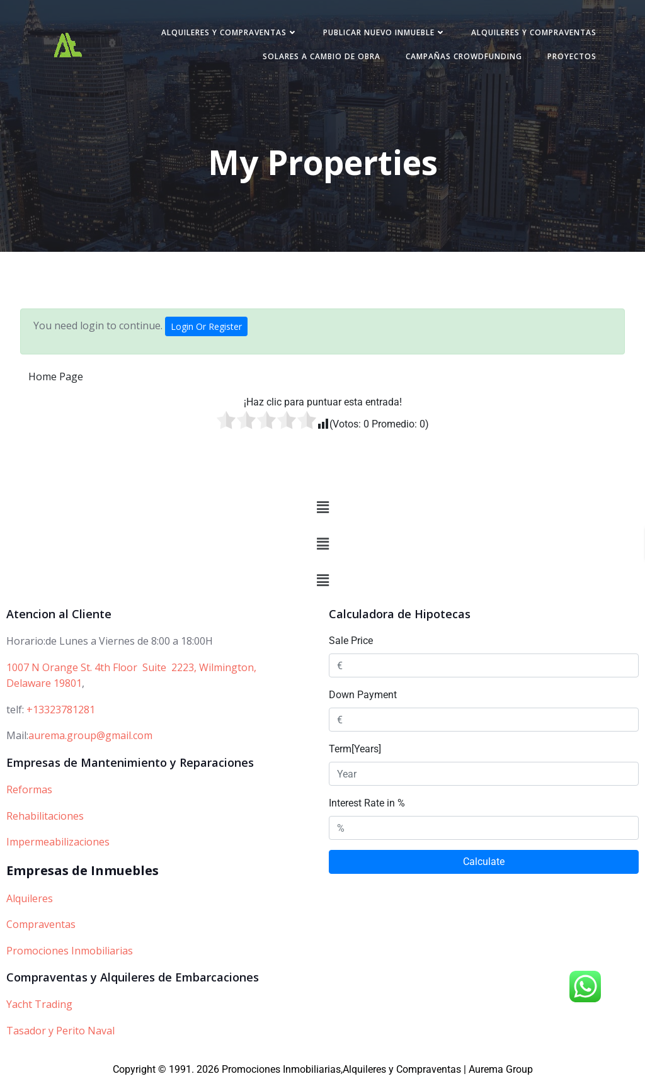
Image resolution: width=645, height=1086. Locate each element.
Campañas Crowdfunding (461, 57)
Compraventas (41, 927)
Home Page (55, 379)
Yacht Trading (39, 1007)
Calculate (484, 864)
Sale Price (351, 643)
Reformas (29, 792)
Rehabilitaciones (45, 818)
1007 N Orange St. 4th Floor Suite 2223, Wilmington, (131, 670)
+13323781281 (60, 712)
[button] (322, 510)
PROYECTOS (569, 57)
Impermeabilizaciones (58, 844)
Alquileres (29, 901)
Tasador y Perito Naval (60, 1033)
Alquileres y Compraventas (227, 33)
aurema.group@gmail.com (90, 738)
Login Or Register (206, 329)
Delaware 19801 (44, 686)
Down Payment (363, 697)
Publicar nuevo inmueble (382, 33)
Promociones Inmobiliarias (69, 953)
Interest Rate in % (367, 806)
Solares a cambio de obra (319, 57)
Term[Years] (355, 751)
